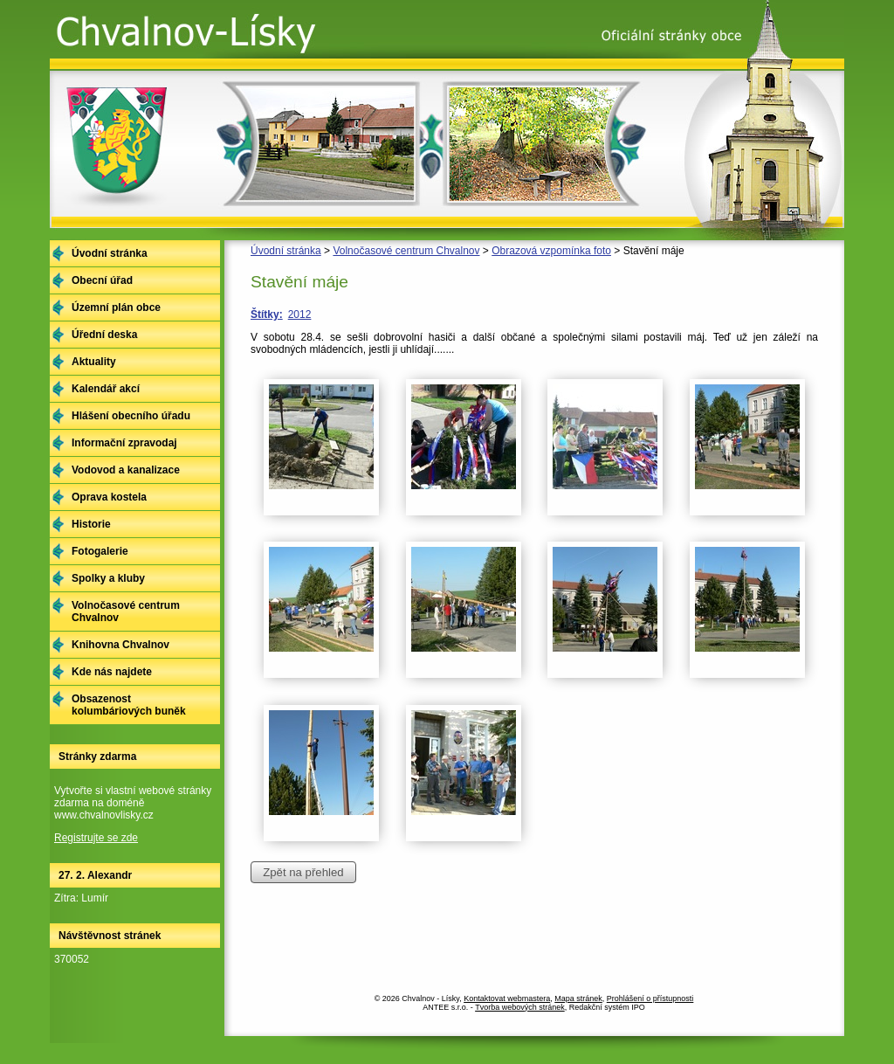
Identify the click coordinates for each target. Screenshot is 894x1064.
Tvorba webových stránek (520, 1007)
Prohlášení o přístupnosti (650, 998)
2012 (300, 314)
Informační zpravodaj (124, 443)
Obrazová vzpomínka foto (551, 251)
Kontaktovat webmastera (507, 998)
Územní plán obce (116, 307)
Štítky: (267, 314)
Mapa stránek (578, 998)
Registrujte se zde (96, 838)
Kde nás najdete (112, 672)
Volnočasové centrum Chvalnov (406, 251)
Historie (91, 524)
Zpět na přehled (303, 872)
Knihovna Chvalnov (120, 645)
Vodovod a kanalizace (126, 470)
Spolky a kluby (108, 578)
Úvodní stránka (286, 251)
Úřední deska (104, 334)
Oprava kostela (109, 497)
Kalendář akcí (106, 389)
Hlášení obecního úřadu (131, 416)
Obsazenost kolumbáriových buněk (129, 705)
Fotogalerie (100, 551)
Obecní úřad (102, 280)
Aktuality (94, 362)
